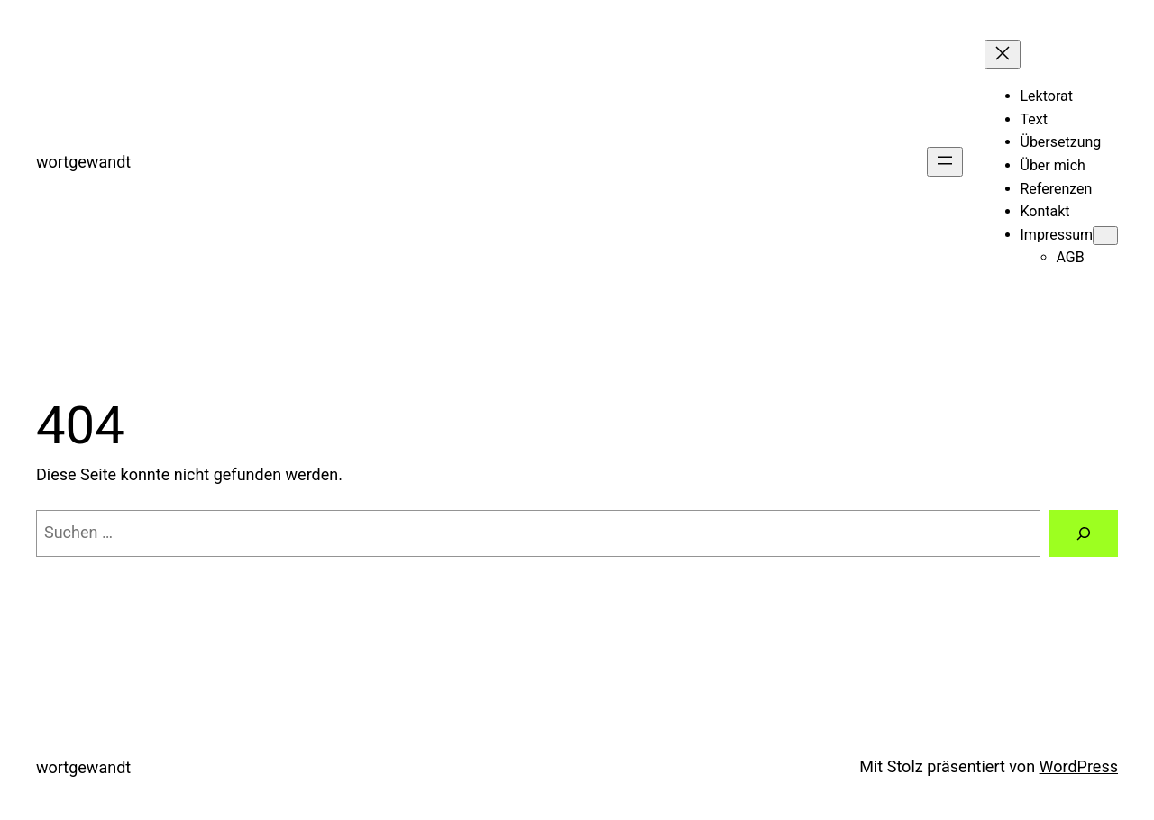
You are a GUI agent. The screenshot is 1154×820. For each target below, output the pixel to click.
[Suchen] (1083, 533)
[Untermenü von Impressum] (1105, 235)
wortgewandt (83, 161)
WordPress (1079, 766)
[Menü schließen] (1003, 54)
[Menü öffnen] (945, 162)
